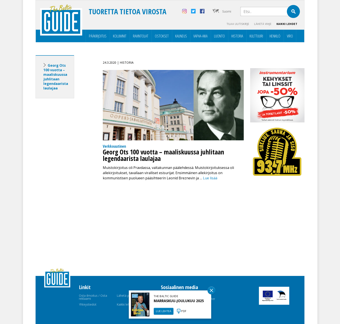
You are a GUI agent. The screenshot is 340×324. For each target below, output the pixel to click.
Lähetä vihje (262, 24)
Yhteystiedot (87, 304)
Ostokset (162, 36)
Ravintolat (140, 36)
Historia (237, 36)
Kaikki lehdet (287, 24)
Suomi (226, 11)
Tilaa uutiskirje (237, 24)
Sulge (211, 290)
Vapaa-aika (200, 36)
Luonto (219, 36)
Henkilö (275, 36)
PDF (183, 311)
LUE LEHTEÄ (163, 311)
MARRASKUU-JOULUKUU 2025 (179, 300)
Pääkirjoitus (97, 36)
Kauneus (181, 36)
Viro (290, 36)
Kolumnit (119, 36)
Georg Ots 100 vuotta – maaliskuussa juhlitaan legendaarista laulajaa (55, 77)
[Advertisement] (63, 170)
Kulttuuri (256, 36)
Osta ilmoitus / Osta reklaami (93, 297)
